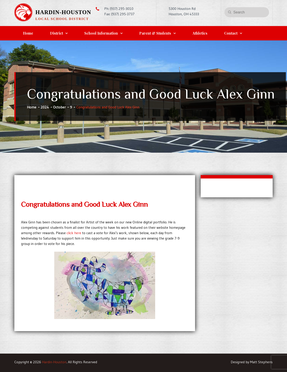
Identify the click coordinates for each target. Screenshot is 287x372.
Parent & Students (155, 33)
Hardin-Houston (63, 12)
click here (74, 233)
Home (28, 33)
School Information (101, 33)
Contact (230, 33)
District (56, 33)
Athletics (199, 33)
